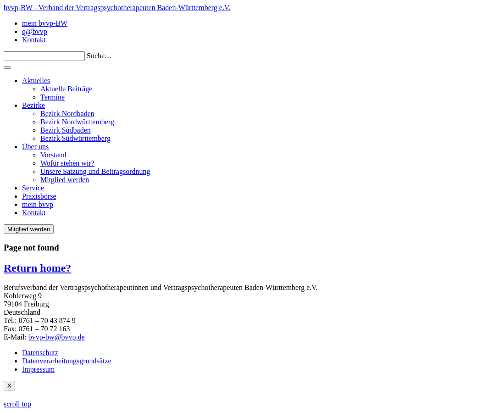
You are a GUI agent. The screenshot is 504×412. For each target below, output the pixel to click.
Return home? (37, 268)
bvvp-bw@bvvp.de (56, 337)
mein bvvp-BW (44, 23)
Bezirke (33, 105)
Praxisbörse (39, 196)
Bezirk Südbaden (65, 130)
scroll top (17, 404)
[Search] (44, 56)
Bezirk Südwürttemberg (75, 138)
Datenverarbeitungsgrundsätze (66, 361)
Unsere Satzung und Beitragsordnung (95, 171)
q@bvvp (34, 31)
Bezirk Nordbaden (67, 113)
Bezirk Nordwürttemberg (77, 122)
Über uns (35, 146)
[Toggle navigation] (7, 67)
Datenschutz (40, 352)
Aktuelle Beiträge (66, 89)
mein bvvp (37, 204)
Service (33, 188)
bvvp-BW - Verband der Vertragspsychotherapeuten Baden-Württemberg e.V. (117, 7)
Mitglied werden (64, 180)
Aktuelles (36, 80)
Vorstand (53, 155)
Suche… (99, 56)
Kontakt (34, 40)
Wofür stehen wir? (67, 163)
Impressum (38, 369)
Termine (52, 97)
